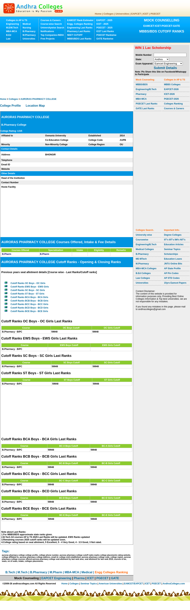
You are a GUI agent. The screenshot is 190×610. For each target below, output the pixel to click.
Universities (122, 13)
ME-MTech (141, 259)
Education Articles (174, 244)
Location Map (35, 105)
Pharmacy (141, 94)
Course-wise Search (51, 24)
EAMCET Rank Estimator (80, 20)
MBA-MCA (11, 31)
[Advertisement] (48, 70)
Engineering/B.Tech (146, 89)
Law (8, 38)
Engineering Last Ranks (79, 27)
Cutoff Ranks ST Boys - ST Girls (27, 293)
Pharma (79, 578)
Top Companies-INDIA (52, 35)
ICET (146, 13)
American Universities (110, 583)
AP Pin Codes (171, 273)
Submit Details (165, 68)
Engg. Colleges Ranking (79, 24)
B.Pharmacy (29, 31)
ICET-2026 (169, 94)
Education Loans (173, 259)
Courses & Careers (51, 20)
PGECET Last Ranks (146, 103)
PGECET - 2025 (104, 27)
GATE (115, 578)
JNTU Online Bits (173, 263)
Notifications (47, 31)
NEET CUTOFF (75, 35)
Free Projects (48, 38)
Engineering (12, 24)
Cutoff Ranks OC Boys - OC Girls (28, 283)
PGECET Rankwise (106, 35)
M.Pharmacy (29, 35)
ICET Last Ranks (105, 31)
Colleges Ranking (173, 103)
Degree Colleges (172, 235)
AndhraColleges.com (174, 583)
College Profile (10, 105)
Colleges (109, 13)
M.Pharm (56, 572)
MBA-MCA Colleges (146, 268)
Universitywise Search (52, 27)
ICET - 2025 (102, 24)
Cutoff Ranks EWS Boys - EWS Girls (30, 286)
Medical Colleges (145, 249)
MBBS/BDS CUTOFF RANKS (161, 31)
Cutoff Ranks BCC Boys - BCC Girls (29, 304)
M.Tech (23, 572)
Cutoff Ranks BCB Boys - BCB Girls (29, 300)
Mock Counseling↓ (145, 79)
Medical (27, 24)
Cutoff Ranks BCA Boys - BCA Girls (29, 297)
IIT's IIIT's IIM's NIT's (174, 239)
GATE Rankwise (104, 38)
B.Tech (10, 572)
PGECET (155, 13)
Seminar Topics (172, 249)
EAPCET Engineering (56, 578)
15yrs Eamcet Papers (175, 283)
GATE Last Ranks (145, 108)
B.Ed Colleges (143, 273)
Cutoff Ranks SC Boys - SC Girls (28, 290)
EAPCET (136, 13)
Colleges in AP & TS (16, 20)
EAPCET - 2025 (104, 20)
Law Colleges (143, 278)
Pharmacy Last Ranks (78, 31)
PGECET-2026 (171, 99)
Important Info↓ (172, 230)
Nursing (27, 27)
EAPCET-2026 (171, 89)
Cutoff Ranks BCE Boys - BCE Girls (29, 311)
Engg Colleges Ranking (111, 572)
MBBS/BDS (142, 84)
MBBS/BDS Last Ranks (79, 38)
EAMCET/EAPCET (133, 583)
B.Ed (8, 35)
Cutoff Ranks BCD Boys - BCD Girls (29, 307)
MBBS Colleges (172, 84)
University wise (144, 235)
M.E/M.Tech (12, 27)
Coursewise (142, 239)
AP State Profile (172, 268)
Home (98, 13)
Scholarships (171, 254)
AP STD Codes (172, 278)
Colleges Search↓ (145, 230)
